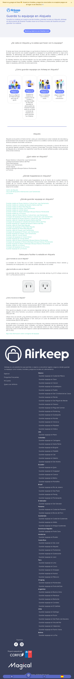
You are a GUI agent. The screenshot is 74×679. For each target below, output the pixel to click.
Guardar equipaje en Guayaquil (49, 471)
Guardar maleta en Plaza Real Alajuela (18, 207)
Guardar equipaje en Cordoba (49, 603)
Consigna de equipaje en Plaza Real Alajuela (20, 227)
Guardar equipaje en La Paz (48, 635)
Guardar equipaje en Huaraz (48, 573)
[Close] (71, 2)
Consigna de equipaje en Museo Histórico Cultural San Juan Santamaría (29, 217)
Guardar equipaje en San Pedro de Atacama (54, 619)
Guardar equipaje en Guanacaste (50, 553)
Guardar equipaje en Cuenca (48, 474)
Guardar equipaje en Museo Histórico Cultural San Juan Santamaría (28, 218)
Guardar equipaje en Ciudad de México (52, 376)
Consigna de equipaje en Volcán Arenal (18, 237)
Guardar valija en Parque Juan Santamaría (20, 230)
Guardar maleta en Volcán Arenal (17, 210)
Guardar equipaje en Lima (47, 563)
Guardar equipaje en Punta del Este (50, 586)
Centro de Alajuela (12, 190)
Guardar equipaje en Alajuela (48, 546)
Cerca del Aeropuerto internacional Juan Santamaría (23, 192)
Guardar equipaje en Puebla (48, 390)
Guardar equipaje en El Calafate (49, 606)
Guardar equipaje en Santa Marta (50, 444)
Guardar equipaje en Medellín (48, 451)
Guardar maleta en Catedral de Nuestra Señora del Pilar (24, 205)
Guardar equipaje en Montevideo (50, 583)
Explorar (7, 374)
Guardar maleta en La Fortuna (16, 213)
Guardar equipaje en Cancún (48, 383)
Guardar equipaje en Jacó (47, 557)
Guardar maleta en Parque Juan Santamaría (20, 208)
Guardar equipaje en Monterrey (49, 411)
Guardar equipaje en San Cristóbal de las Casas (55, 393)
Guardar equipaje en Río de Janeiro (51, 487)
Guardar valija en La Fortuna (15, 245)
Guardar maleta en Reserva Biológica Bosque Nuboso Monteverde (27, 212)
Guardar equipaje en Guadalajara (50, 386)
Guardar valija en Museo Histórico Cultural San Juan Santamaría (27, 215)
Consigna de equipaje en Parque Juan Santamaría (22, 232)
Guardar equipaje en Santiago (49, 612)
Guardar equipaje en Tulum (48, 379)
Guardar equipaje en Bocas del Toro (51, 513)
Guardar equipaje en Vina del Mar (50, 622)
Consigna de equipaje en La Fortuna (17, 247)
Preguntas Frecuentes (11, 377)
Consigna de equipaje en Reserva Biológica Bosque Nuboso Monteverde (29, 242)
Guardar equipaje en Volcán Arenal (17, 238)
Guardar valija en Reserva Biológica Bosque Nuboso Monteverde (27, 240)
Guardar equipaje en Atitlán (48, 522)
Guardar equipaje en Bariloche (49, 599)
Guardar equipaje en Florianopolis (50, 498)
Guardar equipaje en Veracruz (49, 422)
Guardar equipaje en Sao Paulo (49, 491)
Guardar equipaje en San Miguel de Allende (53, 401)
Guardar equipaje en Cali (47, 455)
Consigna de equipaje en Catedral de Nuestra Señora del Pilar (26, 222)
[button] (62, 676)
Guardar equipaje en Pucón (48, 615)
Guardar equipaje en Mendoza (49, 595)
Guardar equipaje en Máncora (49, 577)
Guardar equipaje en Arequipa (49, 570)
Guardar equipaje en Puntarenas (50, 550)
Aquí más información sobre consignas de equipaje (22, 334)
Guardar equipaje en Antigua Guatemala (52, 526)
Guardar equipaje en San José (49, 543)
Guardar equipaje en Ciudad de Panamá (52, 509)
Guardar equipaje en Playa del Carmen (52, 408)
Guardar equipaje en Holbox (48, 429)
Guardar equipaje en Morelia (48, 418)
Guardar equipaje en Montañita (49, 481)
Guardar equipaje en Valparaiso (49, 626)
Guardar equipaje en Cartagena (49, 440)
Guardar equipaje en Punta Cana (50, 531)
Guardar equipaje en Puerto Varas (50, 629)
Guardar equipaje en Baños (48, 478)
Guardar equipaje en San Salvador (50, 504)
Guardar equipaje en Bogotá (48, 447)
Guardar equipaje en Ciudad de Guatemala (53, 519)
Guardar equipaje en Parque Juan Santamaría (21, 233)
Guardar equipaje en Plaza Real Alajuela (19, 228)
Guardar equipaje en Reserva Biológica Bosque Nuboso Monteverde (28, 244)
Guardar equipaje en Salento (48, 458)
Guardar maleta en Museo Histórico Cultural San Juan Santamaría (27, 203)
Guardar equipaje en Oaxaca (48, 404)
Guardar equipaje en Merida (48, 397)
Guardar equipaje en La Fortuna (16, 249)
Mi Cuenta (7, 381)
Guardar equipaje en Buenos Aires (50, 592)
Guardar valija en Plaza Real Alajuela (18, 225)
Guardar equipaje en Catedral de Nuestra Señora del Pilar (24, 223)
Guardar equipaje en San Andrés (50, 462)
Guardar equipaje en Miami (48, 435)
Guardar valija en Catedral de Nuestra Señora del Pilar (23, 220)
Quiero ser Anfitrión (10, 384)
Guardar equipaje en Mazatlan (49, 425)
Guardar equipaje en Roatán (48, 537)
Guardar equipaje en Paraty (48, 494)
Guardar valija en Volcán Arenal (16, 235)
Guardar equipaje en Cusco (48, 566)
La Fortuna (9, 193)
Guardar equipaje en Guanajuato (50, 415)
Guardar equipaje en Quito (48, 467)
